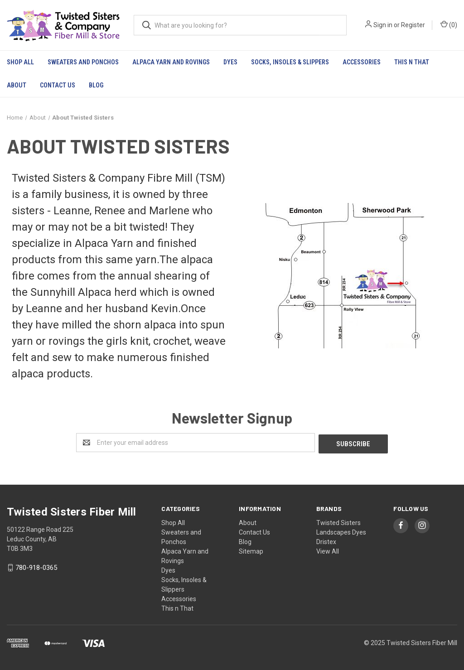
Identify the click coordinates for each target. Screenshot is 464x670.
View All (327, 550)
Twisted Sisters (338, 521)
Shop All (20, 62)
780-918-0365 (36, 567)
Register (413, 25)
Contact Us (57, 85)
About (16, 85)
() (448, 24)
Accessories (362, 62)
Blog (96, 85)
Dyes (230, 62)
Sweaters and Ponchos (83, 62)
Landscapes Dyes (341, 531)
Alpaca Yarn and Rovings (171, 62)
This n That (411, 62)
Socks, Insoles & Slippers (290, 62)
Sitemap (251, 550)
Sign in (382, 25)
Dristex (326, 540)
